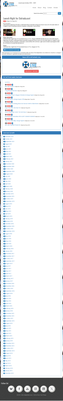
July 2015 (7, 326)
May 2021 (7, 151)
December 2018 (8, 223)
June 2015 (7, 328)
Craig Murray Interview (11, 90)
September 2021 (8, 141)
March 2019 (7, 216)
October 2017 (8, 258)
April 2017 (7, 273)
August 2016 (8, 293)
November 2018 (8, 226)
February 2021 (8, 159)
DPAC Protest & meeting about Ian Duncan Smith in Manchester (21, 103)
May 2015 (7, 330)
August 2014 (8, 353)
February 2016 (8, 308)
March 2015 (7, 335)
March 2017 (7, 276)
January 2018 (7, 251)
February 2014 (8, 368)
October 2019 (8, 198)
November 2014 (8, 345)
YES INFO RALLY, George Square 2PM (14, 99)
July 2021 (6, 146)
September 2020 (8, 171)
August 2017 (8, 263)
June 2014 (7, 358)
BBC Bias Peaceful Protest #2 (12, 125)
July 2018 (7, 236)
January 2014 (7, 370)
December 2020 (8, 164)
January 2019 (8, 221)
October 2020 (8, 168)
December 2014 (8, 343)
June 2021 (7, 149)
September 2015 (8, 321)
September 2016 (8, 291)
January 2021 (7, 161)
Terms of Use (36, 395)
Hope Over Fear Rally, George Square (14, 120)
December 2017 (8, 253)
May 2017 (7, 271)
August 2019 (7, 203)
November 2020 (8, 166)
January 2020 (8, 191)
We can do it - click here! (31, 71)
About (39, 7)
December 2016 (8, 283)
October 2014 (8, 348)
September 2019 (8, 201)
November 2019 (8, 196)
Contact (49, 7)
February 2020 (8, 188)
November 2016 (8, 286)
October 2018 (8, 228)
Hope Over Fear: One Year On (12, 107)
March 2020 (7, 186)
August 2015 (8, 323)
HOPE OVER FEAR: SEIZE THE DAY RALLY (15, 112)
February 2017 (8, 278)
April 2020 (7, 183)
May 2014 (6, 360)
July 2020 (6, 176)
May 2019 (7, 211)
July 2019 (7, 206)
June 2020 (7, 179)
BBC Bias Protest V (10, 86)
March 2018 (7, 246)
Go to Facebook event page (11, 50)
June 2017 (7, 268)
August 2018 (7, 233)
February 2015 (8, 338)
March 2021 (7, 156)
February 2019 (8, 218)
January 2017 (8, 281)
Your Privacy (43, 395)
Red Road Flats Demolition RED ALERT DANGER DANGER (20, 116)
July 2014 (7, 355)
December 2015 (8, 313)
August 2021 (7, 144)
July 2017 (7, 266)
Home (34, 7)
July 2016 (7, 296)
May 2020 (6, 181)
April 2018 (7, 243)
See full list (7, 82)
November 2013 (8, 373)
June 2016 (7, 298)
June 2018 (7, 238)
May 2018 (7, 241)
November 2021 (8, 136)
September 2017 (8, 261)
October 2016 (8, 288)
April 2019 (7, 213)
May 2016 (7, 301)
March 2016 (7, 306)
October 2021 (7, 139)
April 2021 (7, 154)
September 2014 (8, 350)
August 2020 (8, 174)
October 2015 (8, 318)
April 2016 (7, 303)
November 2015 (8, 316)
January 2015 (8, 340)
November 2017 (8, 256)
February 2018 (8, 248)
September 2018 (8, 231)
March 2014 (7, 365)
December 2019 (8, 193)
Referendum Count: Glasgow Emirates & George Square (19, 95)
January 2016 (8, 311)
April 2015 (7, 333)
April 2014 (7, 363)
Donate (56, 7)
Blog (44, 7)
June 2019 (6, 208)
